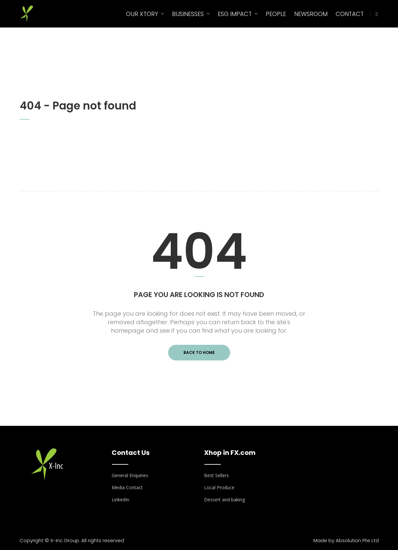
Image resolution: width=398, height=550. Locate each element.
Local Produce (219, 487)
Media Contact (127, 487)
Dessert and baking (224, 499)
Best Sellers (216, 475)
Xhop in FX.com (230, 452)
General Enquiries (130, 475)
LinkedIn (120, 499)
